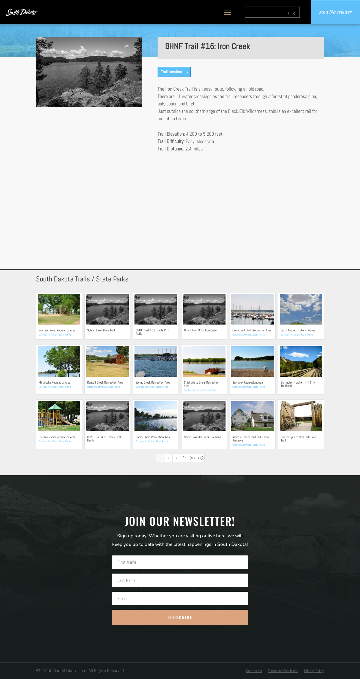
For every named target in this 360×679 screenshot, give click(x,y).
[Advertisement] (180, 200)
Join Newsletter (335, 12)
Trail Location (171, 71)
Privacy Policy (314, 671)
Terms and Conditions (283, 671)
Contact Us (254, 671)
